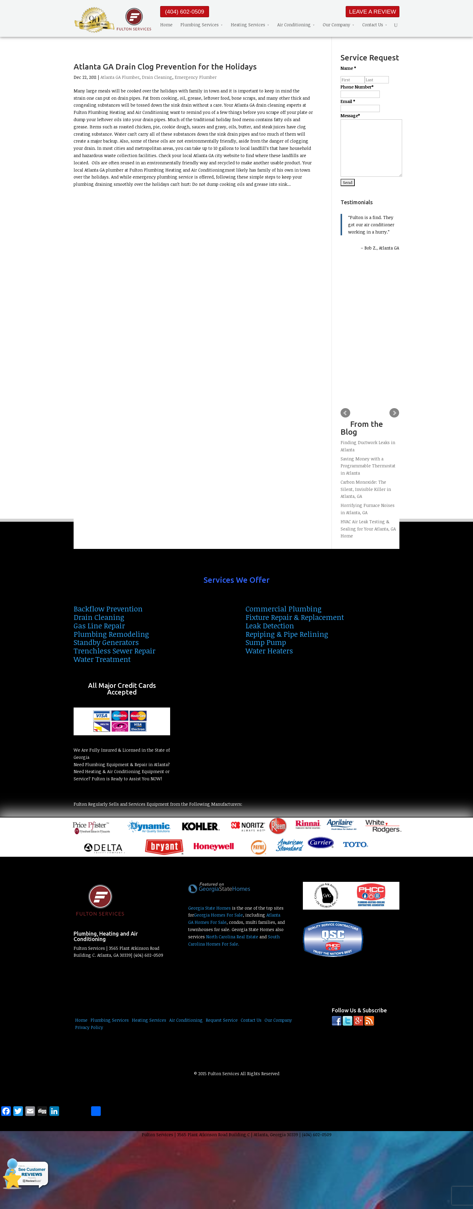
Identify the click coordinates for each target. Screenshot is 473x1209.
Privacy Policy (89, 1027)
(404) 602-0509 (184, 11)
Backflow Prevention (108, 609)
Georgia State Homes (209, 908)
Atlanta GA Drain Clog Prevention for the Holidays (165, 66)
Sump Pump (266, 642)
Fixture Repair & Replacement (295, 617)
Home (166, 24)
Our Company (336, 24)
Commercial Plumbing (284, 609)
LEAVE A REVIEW (372, 11)
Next (394, 413)
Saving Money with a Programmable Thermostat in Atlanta (368, 466)
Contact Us (372, 24)
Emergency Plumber (196, 77)
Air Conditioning (294, 24)
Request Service (222, 1020)
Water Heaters (269, 651)
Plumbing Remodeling (111, 634)
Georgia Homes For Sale (218, 915)
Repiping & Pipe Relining (287, 634)
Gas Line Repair (99, 625)
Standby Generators (106, 642)
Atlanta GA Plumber (119, 77)
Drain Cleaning (157, 77)
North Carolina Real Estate (232, 937)
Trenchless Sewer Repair (114, 651)
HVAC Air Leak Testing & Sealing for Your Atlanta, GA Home (368, 529)
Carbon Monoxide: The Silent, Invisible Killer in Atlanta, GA (366, 489)
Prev (345, 413)
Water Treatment (102, 659)
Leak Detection (270, 625)
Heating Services (248, 24)
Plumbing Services (199, 24)
